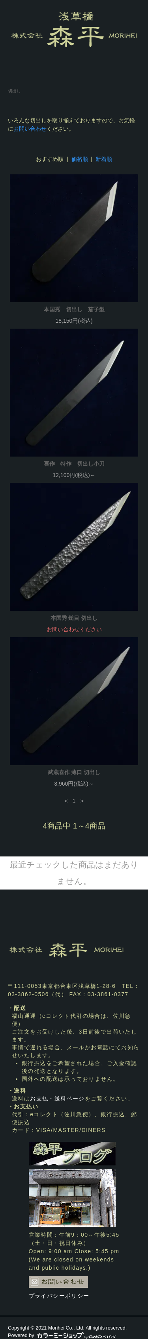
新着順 (104, 159)
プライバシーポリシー (59, 1296)
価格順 (79, 159)
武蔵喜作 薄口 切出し (74, 772)
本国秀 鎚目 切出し (74, 618)
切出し (14, 91)
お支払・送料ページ (57, 1098)
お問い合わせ (30, 129)
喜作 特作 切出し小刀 (74, 464)
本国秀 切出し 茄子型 (74, 309)
